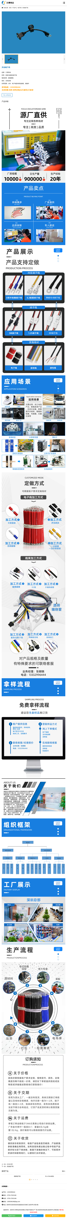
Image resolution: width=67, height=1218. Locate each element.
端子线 (19, 7)
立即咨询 (7, 95)
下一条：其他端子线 (7, 1166)
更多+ (63, 1171)
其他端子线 (25, 7)
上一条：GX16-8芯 (7, 1164)
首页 (10, 7)
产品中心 (14, 7)
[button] (29, 1179)
